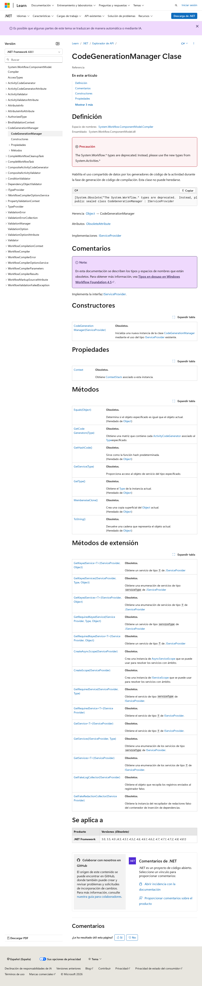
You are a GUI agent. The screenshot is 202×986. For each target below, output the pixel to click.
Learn (75, 43)
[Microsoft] (7, 5)
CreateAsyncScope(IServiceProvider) (96, 651)
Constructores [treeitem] (19, 139)
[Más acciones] (193, 43)
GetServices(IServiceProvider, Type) (95, 738)
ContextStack (114, 377)
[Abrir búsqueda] (176, 5)
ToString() (79, 519)
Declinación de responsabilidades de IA (28, 968)
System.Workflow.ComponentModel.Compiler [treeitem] (30, 69)
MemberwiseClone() (86, 500)
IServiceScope (160, 677)
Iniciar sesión (189, 5)
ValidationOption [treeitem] (18, 229)
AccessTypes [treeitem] (15, 77)
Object (90, 213)
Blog (88, 968)
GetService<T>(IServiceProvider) (93, 723)
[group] (134, 200)
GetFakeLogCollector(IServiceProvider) (97, 777)
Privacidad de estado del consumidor (157, 968)
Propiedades (82, 98)
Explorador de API (103, 43)
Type (109, 440)
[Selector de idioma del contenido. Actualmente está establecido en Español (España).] (19, 959)
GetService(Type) (84, 466)
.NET (85, 43)
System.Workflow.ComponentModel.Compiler (125, 126)
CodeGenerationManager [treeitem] (26, 133)
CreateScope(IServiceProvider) (92, 670)
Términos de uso (14, 974)
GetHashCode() (83, 447)
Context (78, 369)
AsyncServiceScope (163, 658)
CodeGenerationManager (179, 333)
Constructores (83, 93)
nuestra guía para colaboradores (99, 896)
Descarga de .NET (184, 16)
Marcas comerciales (41, 974)
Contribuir (104, 968)
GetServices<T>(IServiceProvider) (94, 758)
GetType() (79, 481)
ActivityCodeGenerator (167, 436)
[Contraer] (58, 43)
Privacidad (121, 968)
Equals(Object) (82, 410)
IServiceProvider (110, 235)
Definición (81, 83)
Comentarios (83, 88)
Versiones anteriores (68, 968)
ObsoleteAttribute (98, 224)
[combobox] (34, 52)
